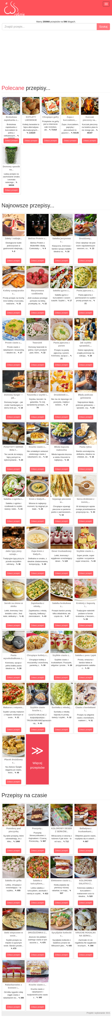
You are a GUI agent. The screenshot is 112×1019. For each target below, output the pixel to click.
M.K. (108, 1013)
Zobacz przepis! (11, 141)
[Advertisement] (56, 54)
